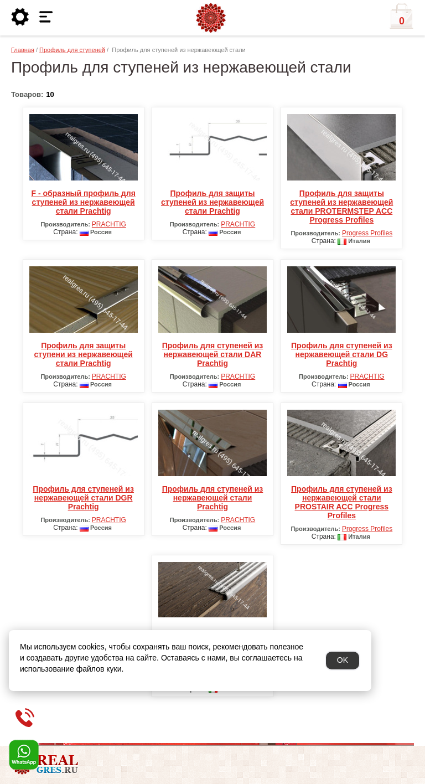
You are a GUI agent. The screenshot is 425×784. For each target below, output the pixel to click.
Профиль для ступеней (72, 50)
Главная (22, 50)
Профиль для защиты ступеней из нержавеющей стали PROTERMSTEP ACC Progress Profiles (341, 206)
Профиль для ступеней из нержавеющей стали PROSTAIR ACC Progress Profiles (341, 502)
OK (342, 660)
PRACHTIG (109, 224)
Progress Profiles (367, 233)
